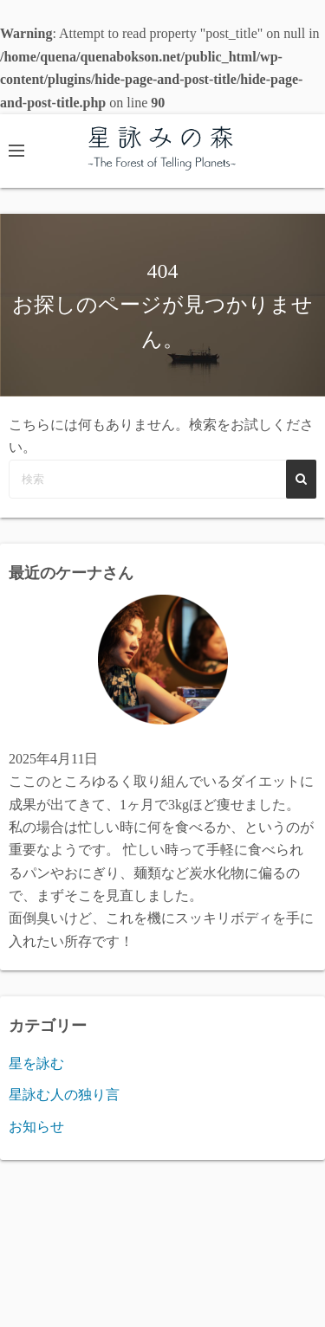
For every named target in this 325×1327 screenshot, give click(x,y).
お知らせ (36, 1126)
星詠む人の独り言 (64, 1094)
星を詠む (36, 1063)
